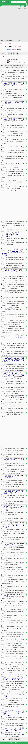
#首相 (6, 67)
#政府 (15, 67)
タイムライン (9, 43)
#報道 (9, 49)
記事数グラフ (20, 46)
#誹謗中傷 (19, 67)
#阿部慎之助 (8, 65)
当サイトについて (14, 742)
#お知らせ (24, 65)
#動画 (15, 65)
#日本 (9, 67)
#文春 (12, 65)
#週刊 (12, 67)
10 (17, 53)
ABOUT (17, 6)
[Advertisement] (14, 24)
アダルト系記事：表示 (21, 8)
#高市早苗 (19, 65)
